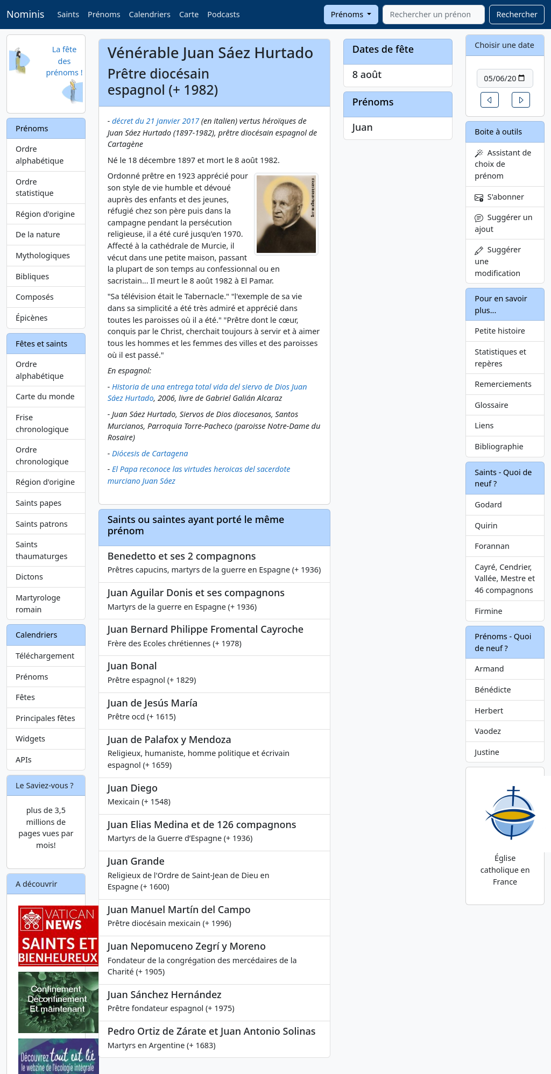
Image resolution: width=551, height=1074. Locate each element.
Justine (487, 752)
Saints (68, 14)
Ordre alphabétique (39, 155)
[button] (490, 100)
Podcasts (223, 14)
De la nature (38, 234)
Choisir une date (504, 45)
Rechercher (517, 14)
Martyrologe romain (38, 603)
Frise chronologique (42, 423)
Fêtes (25, 697)
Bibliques (32, 276)
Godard (488, 504)
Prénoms (104, 14)
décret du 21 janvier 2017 (155, 121)
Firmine (488, 611)
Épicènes (32, 318)
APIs (24, 759)
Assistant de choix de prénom (503, 164)
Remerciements (503, 384)
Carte (189, 14)
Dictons (29, 576)
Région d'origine (45, 214)
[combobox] (434, 14)
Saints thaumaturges (41, 550)
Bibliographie (499, 446)
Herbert (489, 710)
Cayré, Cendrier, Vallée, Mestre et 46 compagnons (505, 578)
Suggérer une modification (498, 261)
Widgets (30, 738)
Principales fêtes (45, 718)
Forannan (492, 546)
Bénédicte (493, 689)
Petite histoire (500, 331)
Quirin (486, 525)
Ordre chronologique (42, 455)
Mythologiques (43, 255)
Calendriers (150, 14)
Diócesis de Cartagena (150, 453)
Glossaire (491, 405)
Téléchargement (45, 656)
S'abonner (499, 197)
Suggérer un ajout (503, 223)
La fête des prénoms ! (64, 60)
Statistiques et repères (500, 358)
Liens (484, 425)
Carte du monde (45, 396)
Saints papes (38, 503)
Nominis (25, 14)
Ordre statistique (35, 187)
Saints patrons (42, 524)
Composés (35, 297)
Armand (489, 668)
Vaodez (488, 731)
